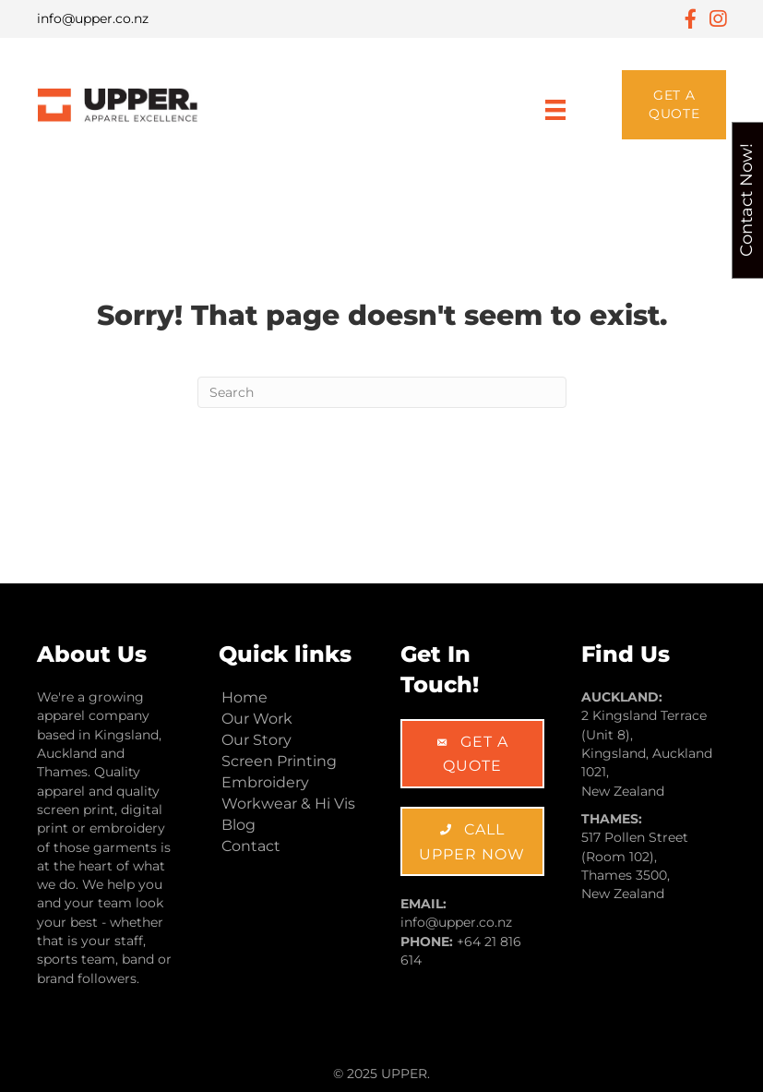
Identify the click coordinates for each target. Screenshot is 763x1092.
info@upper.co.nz (93, 18)
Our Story (256, 740)
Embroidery (265, 782)
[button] (674, 104)
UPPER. (405, 1073)
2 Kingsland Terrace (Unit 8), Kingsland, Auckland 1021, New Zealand (646, 752)
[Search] (381, 392)
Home (244, 697)
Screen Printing (279, 761)
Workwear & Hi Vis (288, 803)
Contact (250, 846)
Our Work (256, 718)
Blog (238, 825)
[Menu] (555, 104)
